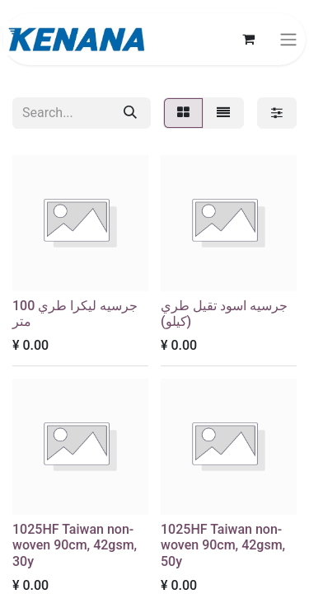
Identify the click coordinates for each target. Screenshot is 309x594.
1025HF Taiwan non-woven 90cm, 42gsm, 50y (223, 544)
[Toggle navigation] (288, 39)
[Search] (130, 113)
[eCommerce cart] (248, 38)
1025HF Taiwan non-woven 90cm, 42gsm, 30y (74, 544)
